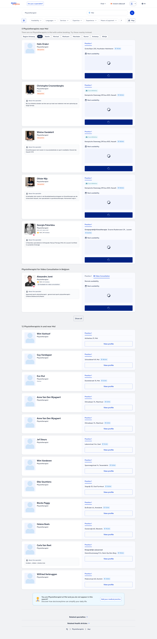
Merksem (65, 37)
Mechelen (76, 37)
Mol (40, 37)
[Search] (132, 13)
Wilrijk (104, 37)
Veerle (47, 37)
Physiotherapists (78, 629)
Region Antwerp (29, 37)
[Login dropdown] (133, 3)
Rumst (86, 37)
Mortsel (56, 37)
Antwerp (95, 37)
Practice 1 (88, 43)
